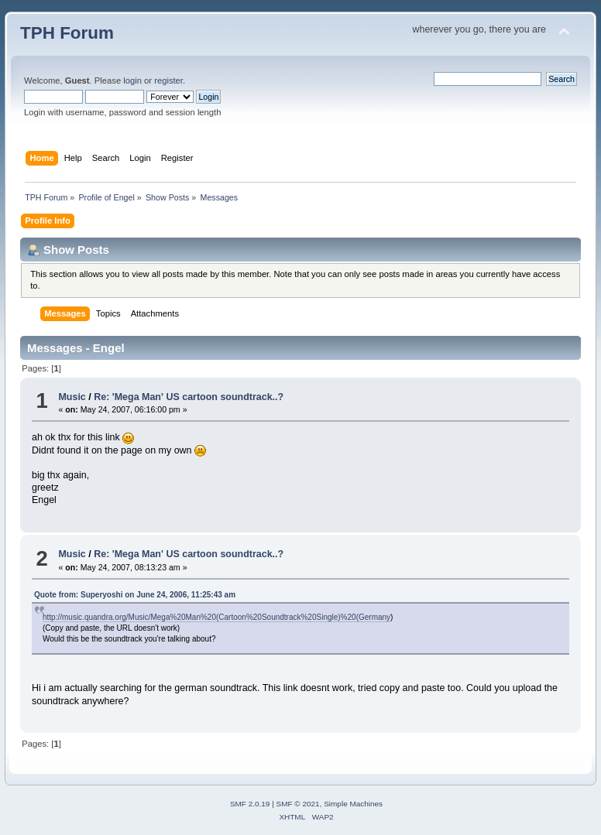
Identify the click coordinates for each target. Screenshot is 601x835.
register (168, 80)
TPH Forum (67, 33)
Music (71, 397)
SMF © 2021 (298, 803)
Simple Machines (353, 803)
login (132, 80)
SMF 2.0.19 (250, 803)
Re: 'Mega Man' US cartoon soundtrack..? (188, 397)
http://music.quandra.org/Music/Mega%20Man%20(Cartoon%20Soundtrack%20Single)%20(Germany (216, 617)
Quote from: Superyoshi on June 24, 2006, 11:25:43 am (134, 594)
